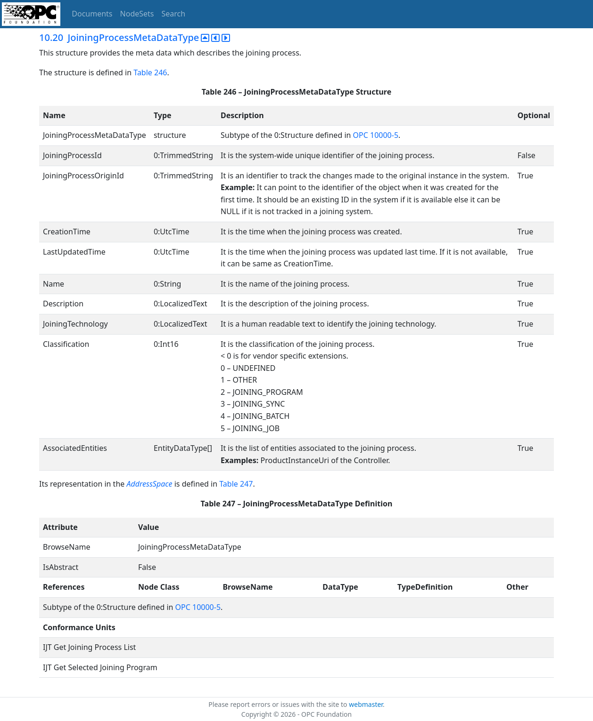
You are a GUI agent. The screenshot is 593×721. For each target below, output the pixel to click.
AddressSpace (149, 484)
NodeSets (137, 13)
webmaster (366, 704)
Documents (92, 13)
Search (174, 13)
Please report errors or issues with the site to (278, 704)
